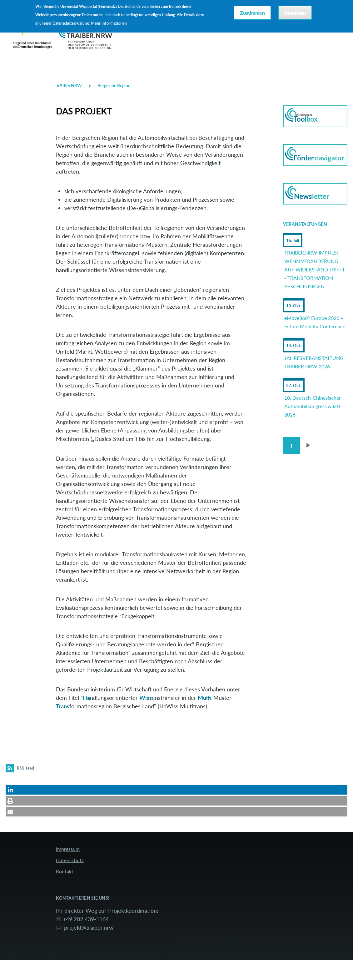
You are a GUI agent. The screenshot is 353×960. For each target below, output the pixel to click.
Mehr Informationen (109, 23)
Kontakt (64, 871)
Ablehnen (295, 13)
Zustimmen (252, 13)
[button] (176, 790)
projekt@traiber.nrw (88, 927)
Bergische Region (114, 85)
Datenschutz (70, 860)
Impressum (68, 849)
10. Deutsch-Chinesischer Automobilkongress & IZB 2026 (312, 406)
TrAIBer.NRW (69, 85)
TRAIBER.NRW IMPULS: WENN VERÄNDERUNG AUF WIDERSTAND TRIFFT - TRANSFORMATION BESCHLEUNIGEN (314, 269)
